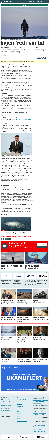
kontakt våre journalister (6, 403)
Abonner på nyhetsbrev (22, 422)
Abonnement (19, 405)
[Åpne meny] (47, 2)
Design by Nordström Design (39, 433)
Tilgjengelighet (20, 407)
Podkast (37, 2)
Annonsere (19, 403)
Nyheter (30, 2)
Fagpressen (35, 424)
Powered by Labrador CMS (24, 442)
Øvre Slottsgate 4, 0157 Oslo (6, 411)
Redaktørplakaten (37, 404)
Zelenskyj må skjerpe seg (10, 184)
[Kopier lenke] (45, 59)
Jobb (41, 2)
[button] (47, 274)
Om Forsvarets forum (21, 400)
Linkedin (18, 417)
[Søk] (44, 2)
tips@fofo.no (6, 400)
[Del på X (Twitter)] (40, 59)
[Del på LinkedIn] (42, 59)
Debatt (34, 2)
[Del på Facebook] (38, 59)
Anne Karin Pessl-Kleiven (6, 407)
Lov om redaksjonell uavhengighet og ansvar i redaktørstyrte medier (40, 402)
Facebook (19, 412)
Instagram (19, 415)
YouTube (18, 420)
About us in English (37, 430)
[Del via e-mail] (44, 59)
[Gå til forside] (9, 2)
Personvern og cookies (21, 410)
